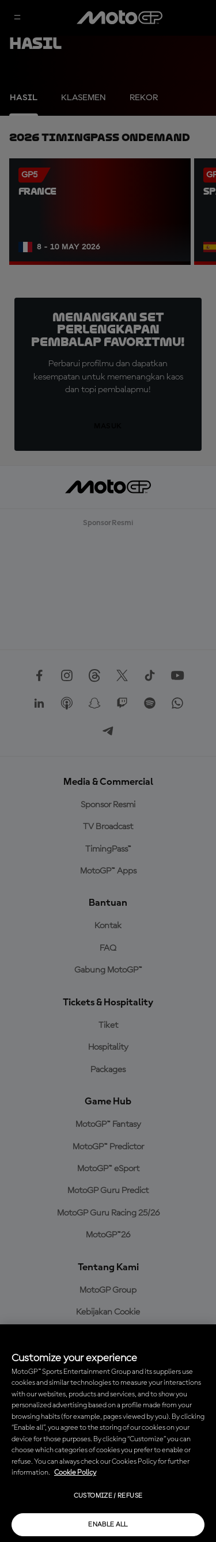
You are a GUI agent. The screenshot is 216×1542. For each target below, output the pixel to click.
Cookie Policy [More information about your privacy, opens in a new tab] (75, 1472)
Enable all (108, 1524)
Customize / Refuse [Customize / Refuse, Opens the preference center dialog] (108, 1495)
